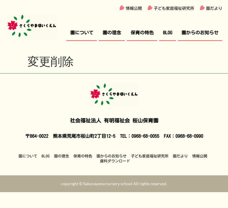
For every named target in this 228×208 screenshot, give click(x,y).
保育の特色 (142, 32)
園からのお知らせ (199, 32)
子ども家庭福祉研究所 (174, 8)
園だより (214, 8)
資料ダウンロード (115, 161)
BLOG (167, 32)
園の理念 (112, 32)
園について (81, 32)
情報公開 (134, 8)
